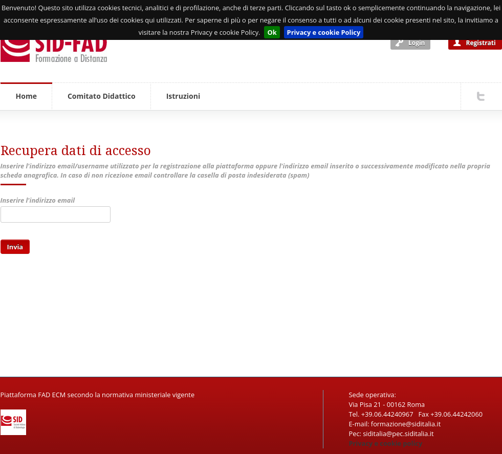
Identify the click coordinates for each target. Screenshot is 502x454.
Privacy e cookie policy (386, 443)
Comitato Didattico (102, 96)
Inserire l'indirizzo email (38, 200)
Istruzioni (183, 96)
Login (416, 42)
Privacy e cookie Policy (324, 32)
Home (26, 96)
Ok (271, 32)
